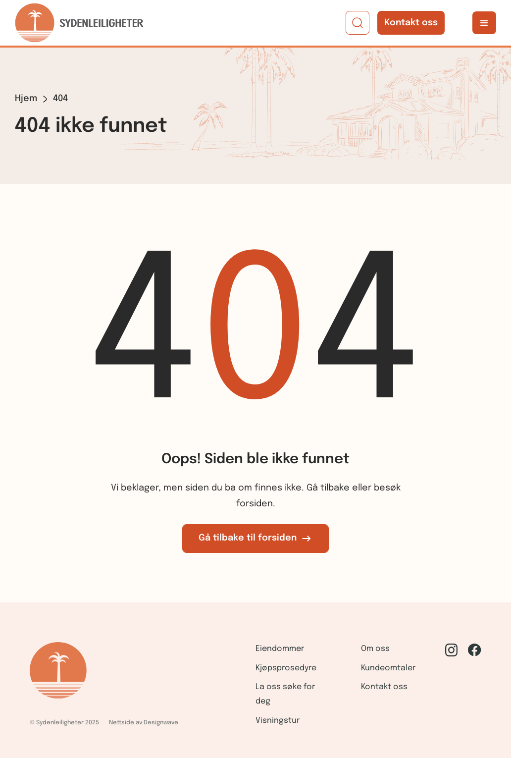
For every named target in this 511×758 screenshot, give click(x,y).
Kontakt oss (411, 22)
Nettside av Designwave (143, 723)
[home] (79, 23)
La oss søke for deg (285, 694)
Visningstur (278, 720)
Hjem (26, 98)
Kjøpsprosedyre (286, 668)
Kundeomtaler (388, 668)
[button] (484, 22)
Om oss (375, 649)
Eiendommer (280, 649)
